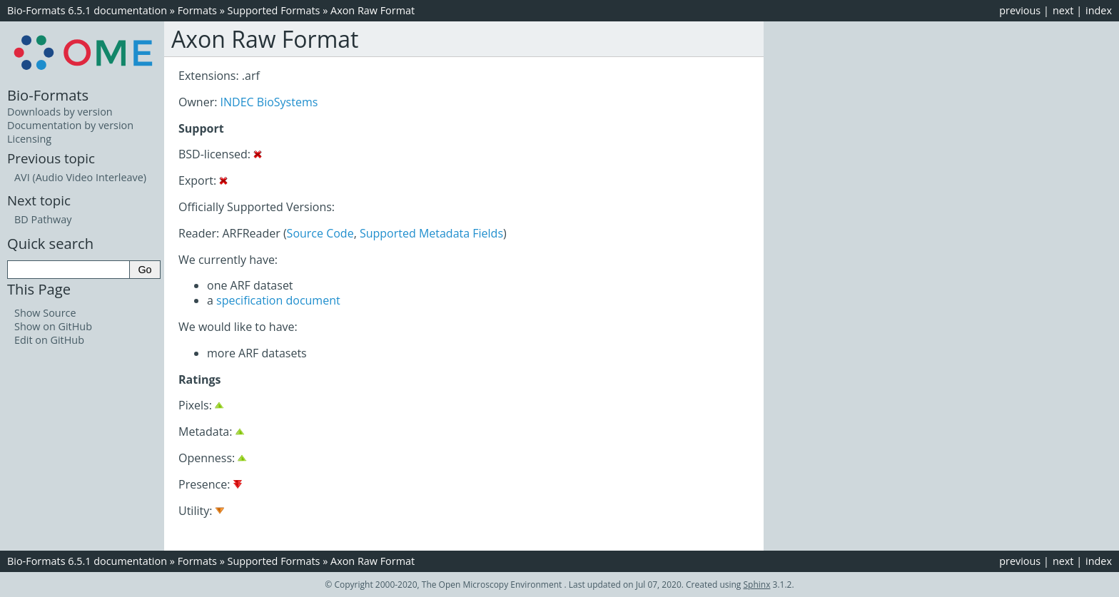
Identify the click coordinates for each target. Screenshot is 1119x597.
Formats (197, 10)
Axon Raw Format (372, 10)
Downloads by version (60, 111)
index (1098, 10)
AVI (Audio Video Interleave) (80, 177)
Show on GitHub (53, 326)
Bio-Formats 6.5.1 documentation (87, 10)
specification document (278, 300)
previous (1019, 10)
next (1063, 10)
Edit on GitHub (49, 340)
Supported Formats (274, 10)
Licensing (29, 139)
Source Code (320, 233)
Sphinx (757, 584)
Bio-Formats (47, 95)
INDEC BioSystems (269, 102)
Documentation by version (70, 125)
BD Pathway (42, 219)
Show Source (45, 313)
